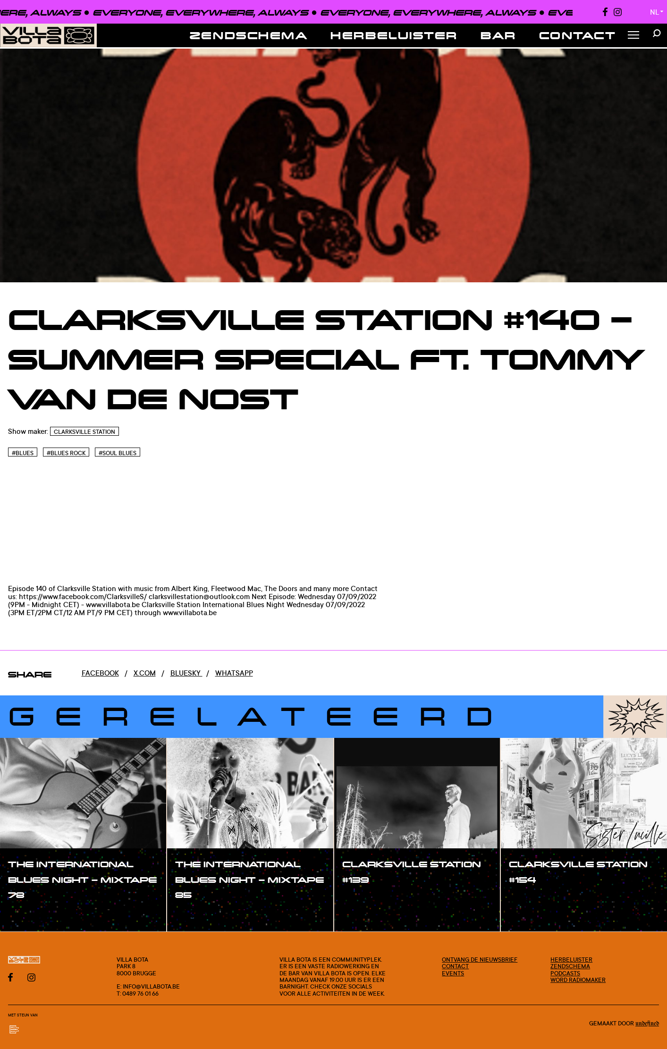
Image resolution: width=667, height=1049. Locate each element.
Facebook (100, 673)
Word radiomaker (578, 979)
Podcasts (565, 973)
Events (453, 973)
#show (30, 916)
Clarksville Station (84, 432)
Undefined (647, 1023)
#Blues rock (66, 453)
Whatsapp (234, 673)
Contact (577, 35)
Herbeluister (394, 35)
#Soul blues (117, 453)
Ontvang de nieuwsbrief (479, 959)
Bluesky (186, 673)
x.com (145, 673)
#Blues (23, 453)
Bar (498, 35)
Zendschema (249, 35)
